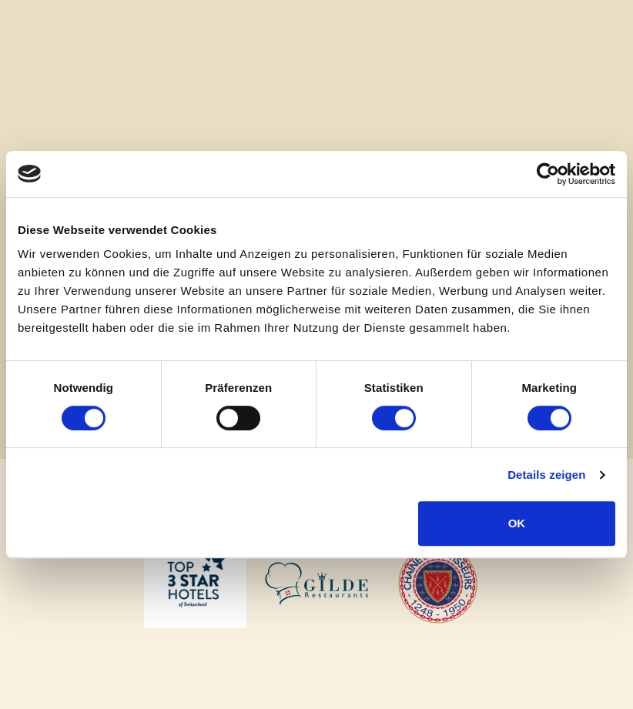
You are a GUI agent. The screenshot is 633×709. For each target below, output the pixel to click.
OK (517, 523)
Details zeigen (546, 474)
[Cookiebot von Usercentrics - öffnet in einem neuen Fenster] (548, 174)
